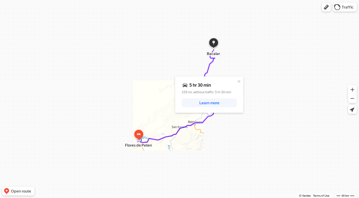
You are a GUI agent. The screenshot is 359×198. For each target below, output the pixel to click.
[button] (326, 7)
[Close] (239, 81)
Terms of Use (321, 195)
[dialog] (209, 94)
